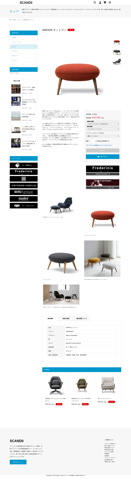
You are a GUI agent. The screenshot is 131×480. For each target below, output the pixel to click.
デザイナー (15, 55)
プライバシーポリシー (110, 457)
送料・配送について (110, 445)
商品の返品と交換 (109, 449)
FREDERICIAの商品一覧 (103, 174)
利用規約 (107, 453)
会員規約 (107, 455)
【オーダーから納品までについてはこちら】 (99, 145)
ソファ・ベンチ (16, 42)
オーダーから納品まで (110, 443)
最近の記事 (16, 81)
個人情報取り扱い (109, 459)
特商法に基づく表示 (110, 461)
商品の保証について (110, 447)
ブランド (14, 60)
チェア (14, 46)
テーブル (14, 51)
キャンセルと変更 (109, 451)
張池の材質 (66, 318)
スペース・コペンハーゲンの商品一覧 (103, 187)
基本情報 (50, 318)
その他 (14, 37)
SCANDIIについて (18, 462)
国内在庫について (82, 318)
